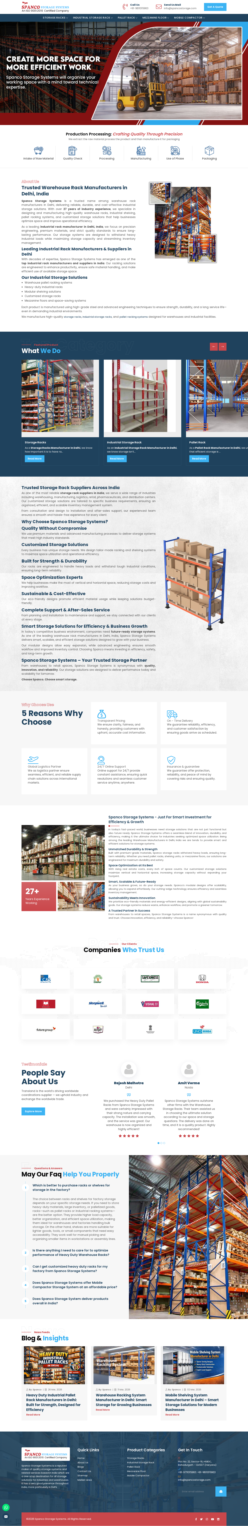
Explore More (33, 1111)
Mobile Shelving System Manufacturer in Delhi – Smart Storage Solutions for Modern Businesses (192, 1402)
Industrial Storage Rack (93, 17)
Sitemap (83, 1475)
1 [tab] (158, 1143)
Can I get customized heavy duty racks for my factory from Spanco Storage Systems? (70, 1268)
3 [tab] (164, 1143)
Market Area (85, 1480)
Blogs (81, 1467)
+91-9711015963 (187, 1472)
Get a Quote (215, 7)
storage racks (72, 317)
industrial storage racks (97, 317)
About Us (83, 1462)
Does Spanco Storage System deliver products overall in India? (70, 1301)
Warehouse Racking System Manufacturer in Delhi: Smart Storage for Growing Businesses (124, 1400)
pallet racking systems (133, 317)
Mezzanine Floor (156, 17)
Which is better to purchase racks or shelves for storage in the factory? (71, 1187)
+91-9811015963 (139, 8)
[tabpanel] (129, 1106)
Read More (35, 458)
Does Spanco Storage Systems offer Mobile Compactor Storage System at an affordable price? (75, 1285)
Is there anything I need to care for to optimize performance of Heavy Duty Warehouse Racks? (71, 1252)
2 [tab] (161, 1143)
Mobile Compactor (189, 17)
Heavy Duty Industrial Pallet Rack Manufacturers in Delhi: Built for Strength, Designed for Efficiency (53, 1402)
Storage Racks (55, 17)
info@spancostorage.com (180, 8)
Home (81, 1458)
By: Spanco (35, 1389)
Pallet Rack (128, 17)
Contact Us (84, 1471)
